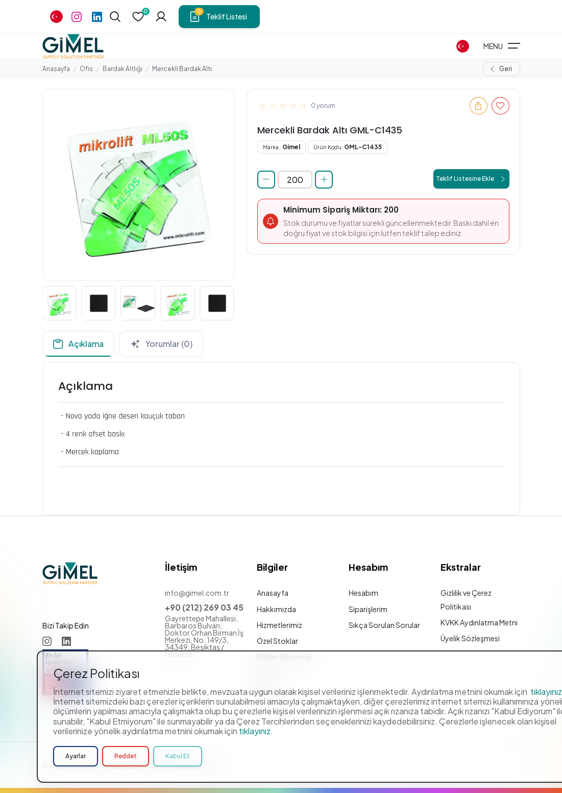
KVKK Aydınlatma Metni (479, 622)
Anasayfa (56, 69)
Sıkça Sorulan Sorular (384, 624)
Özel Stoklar (277, 640)
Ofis (86, 69)
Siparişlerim (368, 609)
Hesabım (363, 592)
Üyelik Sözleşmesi (470, 638)
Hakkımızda (276, 609)
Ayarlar (75, 756)
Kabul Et (177, 756)
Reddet (125, 756)
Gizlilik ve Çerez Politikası (466, 599)
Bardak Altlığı (122, 69)
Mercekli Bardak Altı (182, 69)
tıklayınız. (256, 731)
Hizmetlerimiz (279, 624)
